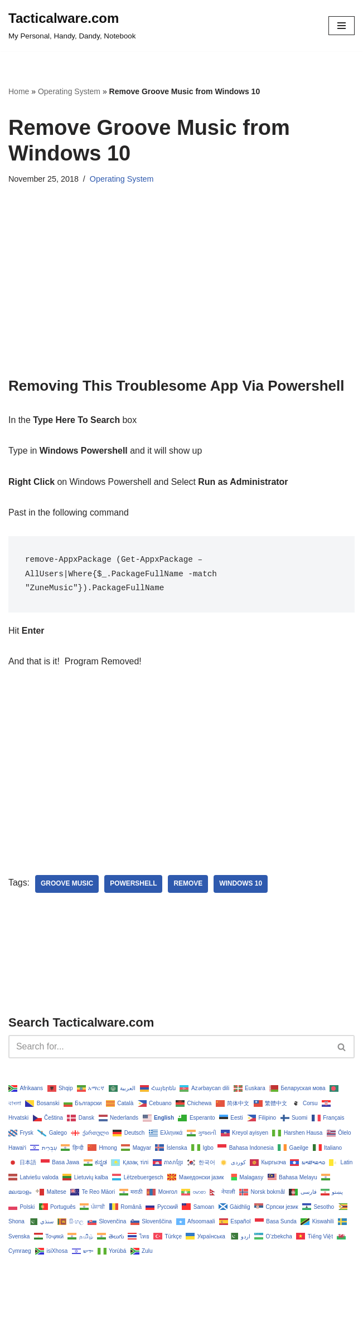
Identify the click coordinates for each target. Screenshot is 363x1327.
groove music (67, 884)
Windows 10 (241, 884)
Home (18, 91)
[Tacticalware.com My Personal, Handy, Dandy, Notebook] (71, 25)
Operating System (69, 91)
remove (189, 884)
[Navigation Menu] (341, 25)
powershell (134, 884)
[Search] (169, 1047)
